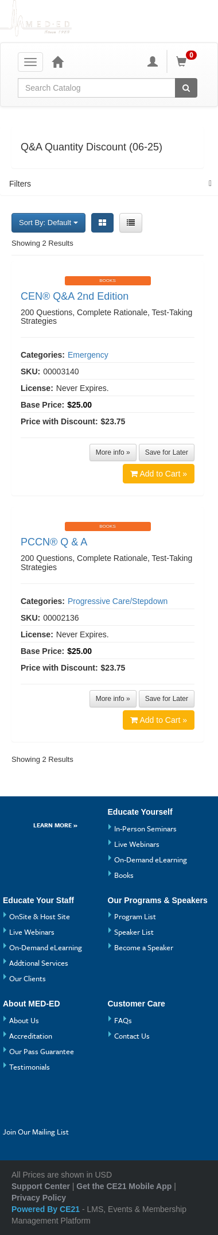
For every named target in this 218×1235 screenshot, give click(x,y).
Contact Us (132, 1036)
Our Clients (27, 978)
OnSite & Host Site (39, 916)
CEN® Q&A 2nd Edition (75, 296)
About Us (24, 1020)
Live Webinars (136, 844)
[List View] (130, 223)
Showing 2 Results (42, 243)
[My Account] (152, 61)
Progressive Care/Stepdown (118, 601)
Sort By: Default (48, 222)
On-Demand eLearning (150, 859)
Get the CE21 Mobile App (124, 1186)
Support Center (40, 1186)
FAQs (123, 1020)
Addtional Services (38, 963)
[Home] (57, 61)
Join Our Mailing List (36, 1131)
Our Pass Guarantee (41, 1051)
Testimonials (29, 1067)
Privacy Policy (38, 1197)
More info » (113, 452)
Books (124, 875)
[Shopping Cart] (188, 61)
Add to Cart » (159, 473)
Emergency (88, 354)
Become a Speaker (143, 947)
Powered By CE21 (46, 1209)
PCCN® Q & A (54, 542)
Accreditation (30, 1036)
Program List (135, 916)
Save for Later (166, 452)
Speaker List (134, 932)
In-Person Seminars (145, 828)
